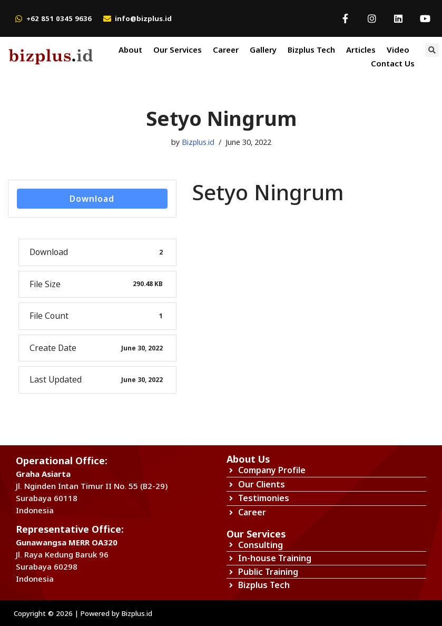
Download (92, 198)
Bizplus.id (198, 142)
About (130, 49)
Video (398, 49)
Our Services (177, 49)
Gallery (263, 49)
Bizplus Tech (311, 49)
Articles (361, 49)
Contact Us (393, 63)
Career (226, 49)
